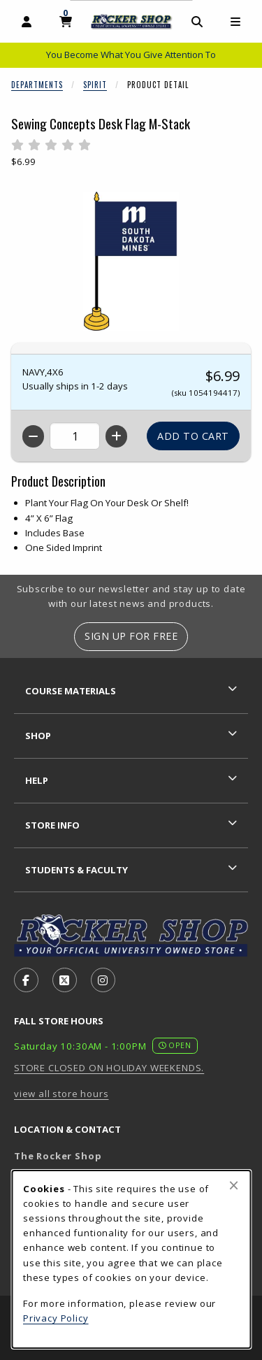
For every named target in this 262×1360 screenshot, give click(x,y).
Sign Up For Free (131, 636)
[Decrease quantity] (33, 436)
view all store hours (61, 1093)
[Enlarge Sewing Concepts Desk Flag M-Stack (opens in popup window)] (131, 261)
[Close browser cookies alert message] (233, 1185)
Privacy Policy (56, 1318)
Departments (37, 84)
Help (36, 780)
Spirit (95, 84)
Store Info (52, 825)
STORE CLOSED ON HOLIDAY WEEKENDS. (109, 1067)
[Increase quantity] (116, 436)
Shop (38, 735)
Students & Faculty (76, 870)
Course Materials (70, 691)
